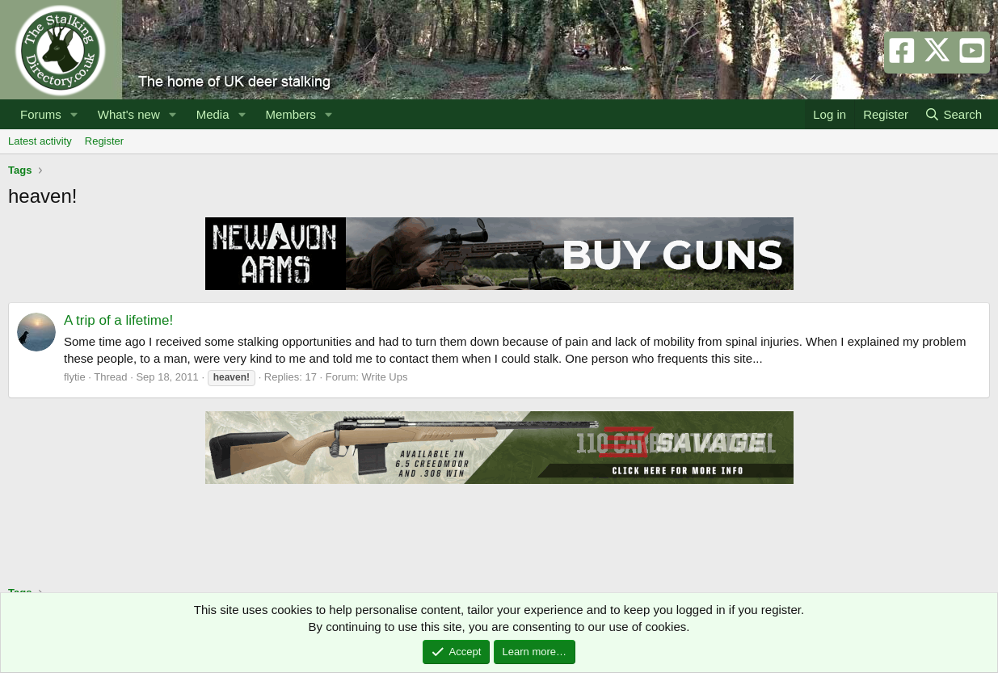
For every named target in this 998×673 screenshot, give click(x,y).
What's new (129, 114)
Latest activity (40, 141)
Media (212, 114)
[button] (74, 114)
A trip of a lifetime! (118, 320)
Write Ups (385, 377)
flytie (75, 377)
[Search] (953, 114)
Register (104, 141)
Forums (40, 114)
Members (290, 114)
